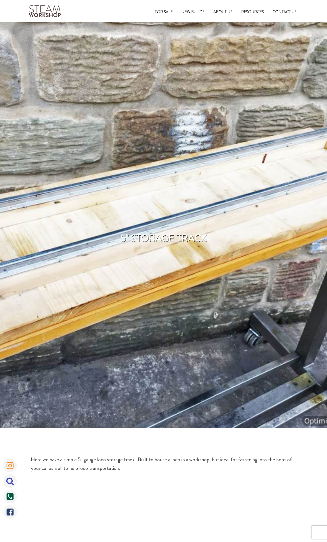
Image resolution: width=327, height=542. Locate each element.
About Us (222, 12)
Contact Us (284, 12)
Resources (252, 12)
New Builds (193, 12)
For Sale (164, 12)
